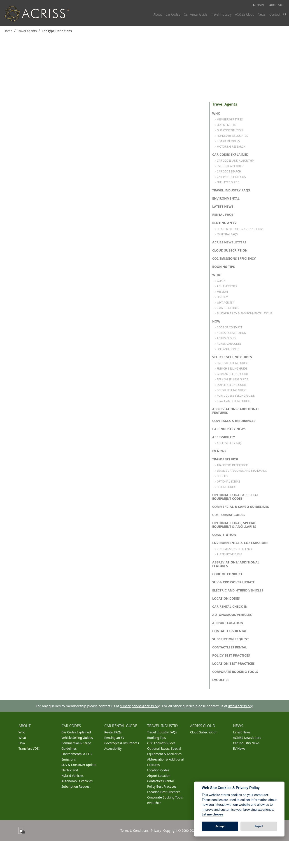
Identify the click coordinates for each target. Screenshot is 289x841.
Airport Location (227, 623)
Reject (258, 826)
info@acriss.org (240, 706)
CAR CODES (71, 725)
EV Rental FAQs (226, 234)
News (262, 14)
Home (8, 31)
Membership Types (228, 119)
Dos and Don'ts (227, 349)
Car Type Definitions (57, 31)
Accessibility (223, 437)
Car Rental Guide (195, 14)
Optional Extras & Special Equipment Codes (235, 496)
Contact (274, 14)
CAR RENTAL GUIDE (120, 725)
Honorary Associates (231, 135)
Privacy (156, 830)
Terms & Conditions (134, 830)
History (221, 297)
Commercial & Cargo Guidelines (240, 507)
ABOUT (25, 725)
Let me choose (212, 814)
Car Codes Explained (230, 154)
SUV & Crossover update (233, 582)
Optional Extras (227, 481)
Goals (220, 281)
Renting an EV (224, 223)
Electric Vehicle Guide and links (238, 229)
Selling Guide (225, 487)
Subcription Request (230, 639)
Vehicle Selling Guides (232, 357)
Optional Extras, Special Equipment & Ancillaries (234, 524)
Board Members (227, 141)
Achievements (225, 286)
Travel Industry (221, 14)
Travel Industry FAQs (231, 190)
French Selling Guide (230, 368)
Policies (221, 476)
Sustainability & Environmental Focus (243, 313)
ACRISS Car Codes (227, 343)
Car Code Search (227, 171)
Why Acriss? (224, 302)
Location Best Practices (233, 663)
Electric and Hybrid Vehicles (237, 590)
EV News (219, 451)
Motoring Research (229, 146)
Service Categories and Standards (240, 470)
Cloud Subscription (229, 250)
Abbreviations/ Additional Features (235, 411)
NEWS (238, 725)
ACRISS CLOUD (202, 725)
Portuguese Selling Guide (234, 395)
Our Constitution (228, 130)
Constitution (224, 535)
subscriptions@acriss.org (140, 706)
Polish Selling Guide (230, 390)
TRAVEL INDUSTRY (162, 725)
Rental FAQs (222, 215)
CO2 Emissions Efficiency (234, 258)
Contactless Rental (229, 631)
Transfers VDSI (225, 459)
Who (216, 113)
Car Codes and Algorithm (234, 160)
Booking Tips (223, 267)
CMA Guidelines (226, 308)
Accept (220, 826)
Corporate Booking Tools (235, 672)
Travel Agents (27, 31)
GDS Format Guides (228, 515)
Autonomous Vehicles (232, 615)
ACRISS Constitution (230, 333)
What (217, 275)
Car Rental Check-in (229, 606)
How (216, 321)
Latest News (222, 206)
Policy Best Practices (231, 655)
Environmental (226, 198)
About (158, 14)
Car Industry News (229, 429)
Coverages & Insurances (233, 421)
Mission (221, 291)
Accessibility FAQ (227, 443)
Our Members (225, 125)
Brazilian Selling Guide (232, 401)
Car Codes (172, 14)
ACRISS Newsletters (229, 242)
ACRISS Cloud (244, 14)
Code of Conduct (228, 327)
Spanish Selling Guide (231, 379)
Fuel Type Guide (226, 182)
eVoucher (220, 680)
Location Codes (226, 598)
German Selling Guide (231, 374)
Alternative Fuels (228, 554)
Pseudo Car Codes (228, 166)
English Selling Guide (231, 363)
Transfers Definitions (231, 465)
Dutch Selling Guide (230, 384)
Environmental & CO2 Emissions (240, 543)
